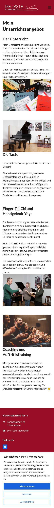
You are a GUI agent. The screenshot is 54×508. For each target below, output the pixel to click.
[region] (27, 480)
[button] (49, 7)
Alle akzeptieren (27, 486)
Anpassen (27, 494)
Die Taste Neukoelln (18, 430)
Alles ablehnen (27, 501)
